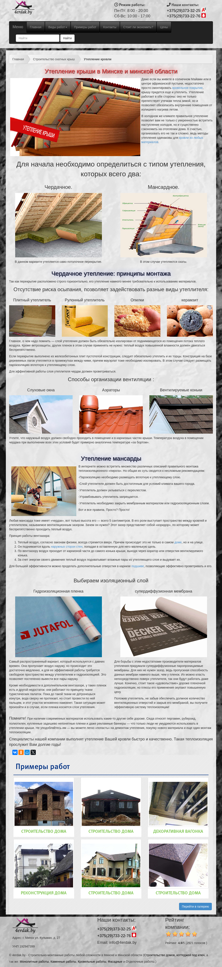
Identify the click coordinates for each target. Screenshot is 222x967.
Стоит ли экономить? (138, 27)
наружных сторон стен (66, 546)
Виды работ (57, 27)
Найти (67, 38)
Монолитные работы (34, 961)
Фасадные (115, 961)
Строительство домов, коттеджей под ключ (174, 955)
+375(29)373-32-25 (183, 10)
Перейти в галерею (195, 906)
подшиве (137, 566)
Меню (18, 27)
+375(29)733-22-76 (183, 16)
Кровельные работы (92, 961)
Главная (37, 27)
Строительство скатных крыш (54, 59)
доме (177, 542)
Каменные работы (63, 961)
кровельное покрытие (187, 88)
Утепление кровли (97, 59)
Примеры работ (85, 27)
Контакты (109, 27)
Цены (164, 27)
